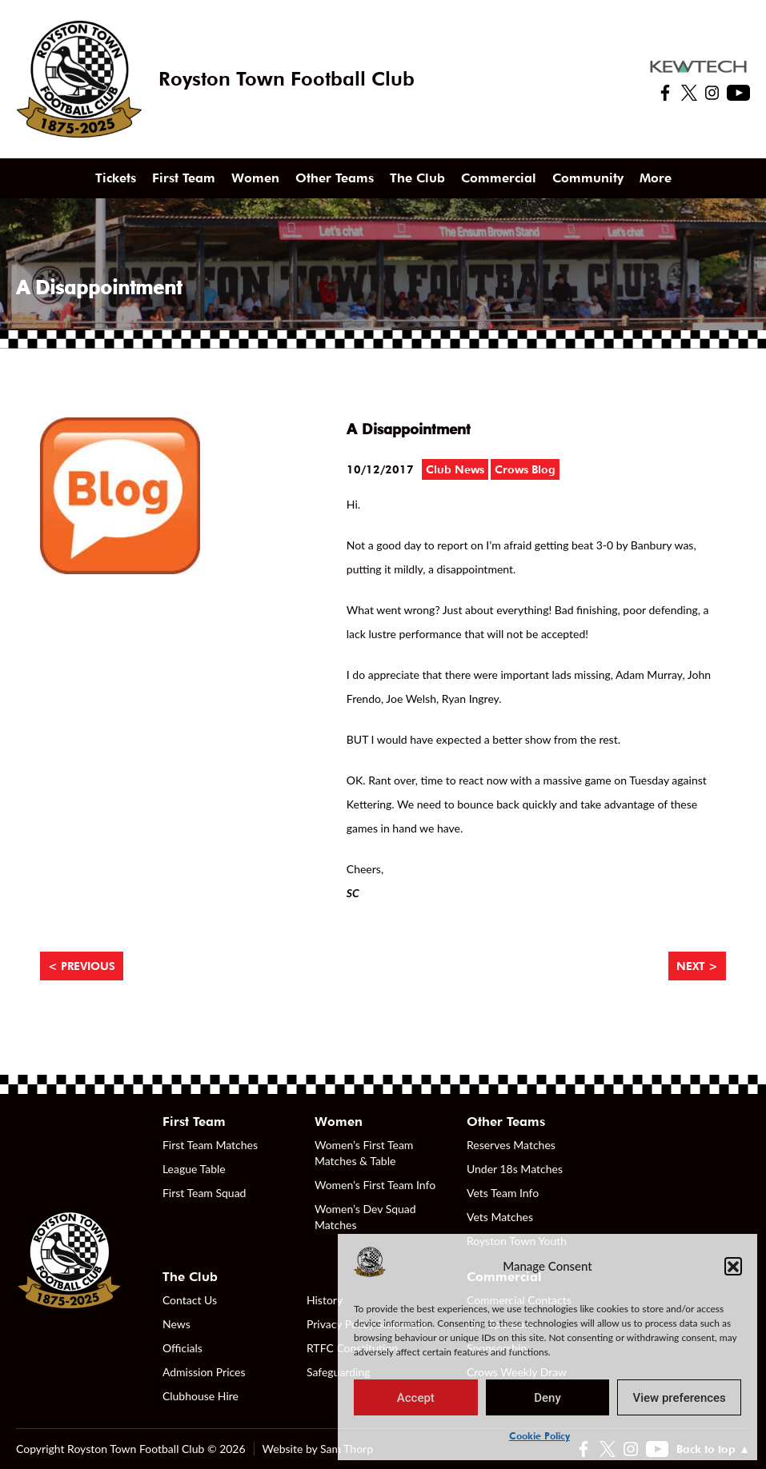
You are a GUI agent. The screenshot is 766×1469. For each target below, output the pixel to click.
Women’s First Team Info (375, 1185)
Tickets (115, 178)
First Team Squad (204, 1193)
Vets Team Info (503, 1193)
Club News (455, 469)
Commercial (498, 178)
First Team (183, 178)
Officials (182, 1348)
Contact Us (189, 1300)
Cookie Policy (539, 1436)
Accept (416, 1398)
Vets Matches (500, 1217)
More (656, 178)
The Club (417, 178)
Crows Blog (525, 469)
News (176, 1324)
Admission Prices (204, 1372)
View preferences (679, 1398)
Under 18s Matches (515, 1169)
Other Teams (334, 178)
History (325, 1300)
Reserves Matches (511, 1145)
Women (255, 178)
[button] (733, 1266)
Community (588, 178)
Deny (547, 1398)
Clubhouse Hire (200, 1396)
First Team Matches (210, 1145)
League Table (194, 1169)
